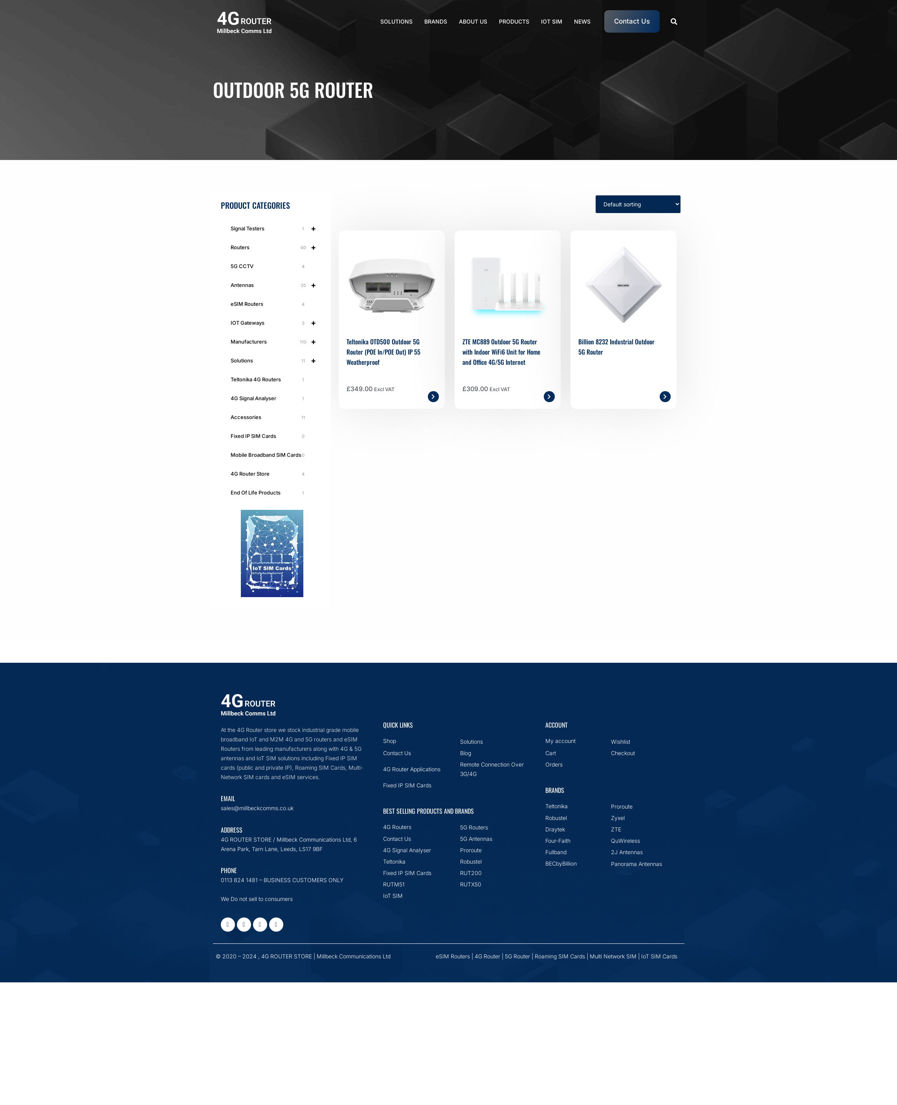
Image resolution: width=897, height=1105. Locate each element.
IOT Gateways (277, 322)
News (582, 21)
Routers (277, 247)
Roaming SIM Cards (560, 956)
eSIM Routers (269, 304)
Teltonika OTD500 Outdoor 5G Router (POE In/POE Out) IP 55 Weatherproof (383, 352)
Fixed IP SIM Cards (269, 436)
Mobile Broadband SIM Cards (269, 455)
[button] (674, 21)
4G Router (487, 956)
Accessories (269, 417)
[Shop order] (638, 204)
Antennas (277, 285)
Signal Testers (277, 228)
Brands (435, 21)
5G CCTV (269, 266)
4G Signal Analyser (269, 399)
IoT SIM (551, 21)
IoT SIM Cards (659, 956)
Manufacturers (277, 341)
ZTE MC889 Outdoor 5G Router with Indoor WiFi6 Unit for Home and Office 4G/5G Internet (501, 352)
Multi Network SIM (613, 956)
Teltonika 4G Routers (269, 380)
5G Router (517, 956)
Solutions (396, 21)
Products (514, 21)
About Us (473, 21)
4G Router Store (269, 474)
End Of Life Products (269, 493)
